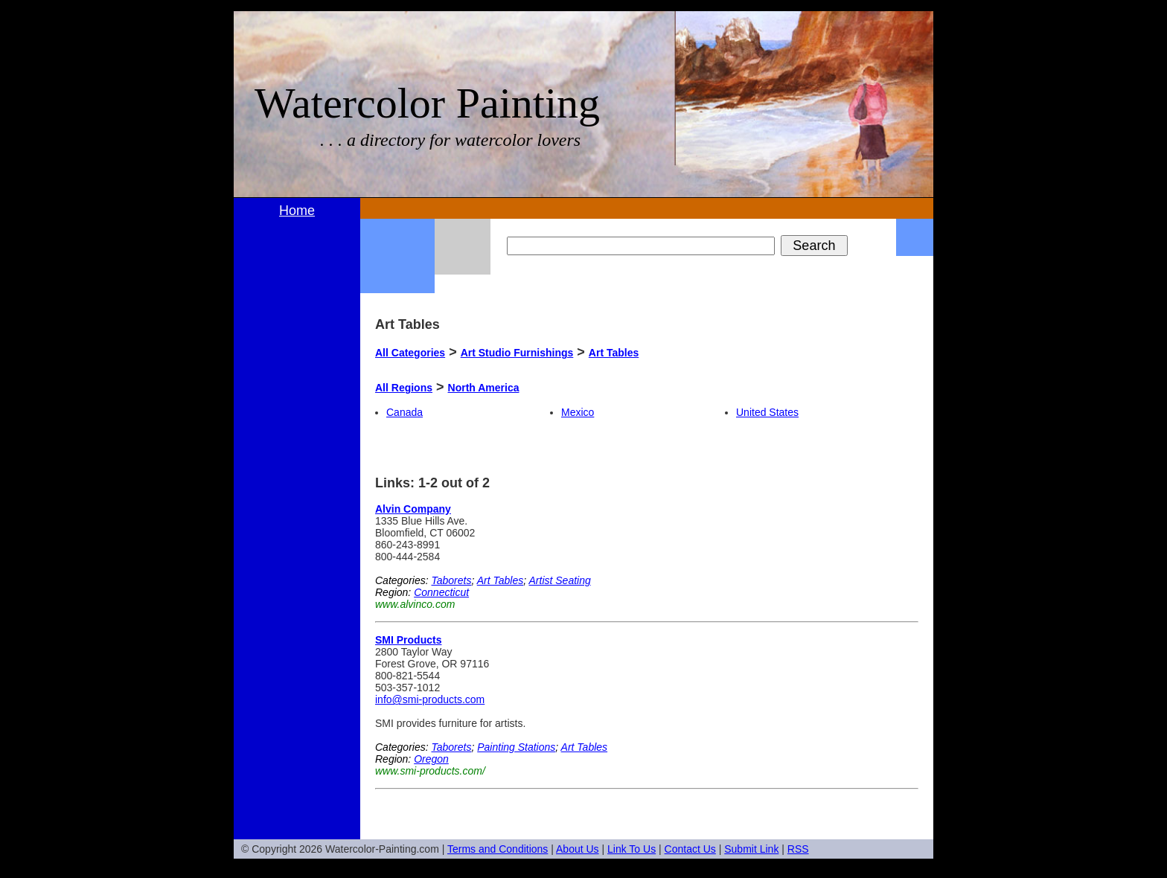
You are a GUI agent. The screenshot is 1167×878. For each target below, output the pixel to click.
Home (297, 210)
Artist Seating (560, 580)
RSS (798, 849)
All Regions (403, 388)
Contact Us (690, 849)
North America (483, 388)
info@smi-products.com (430, 699)
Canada (404, 412)
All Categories (410, 353)
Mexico (577, 412)
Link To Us (631, 849)
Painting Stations (516, 747)
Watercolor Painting (427, 103)
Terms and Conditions (497, 849)
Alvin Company (413, 509)
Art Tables (614, 353)
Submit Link (751, 849)
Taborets (451, 580)
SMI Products (408, 640)
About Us (577, 849)
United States (767, 412)
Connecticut (441, 592)
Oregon (431, 759)
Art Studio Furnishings (517, 353)
